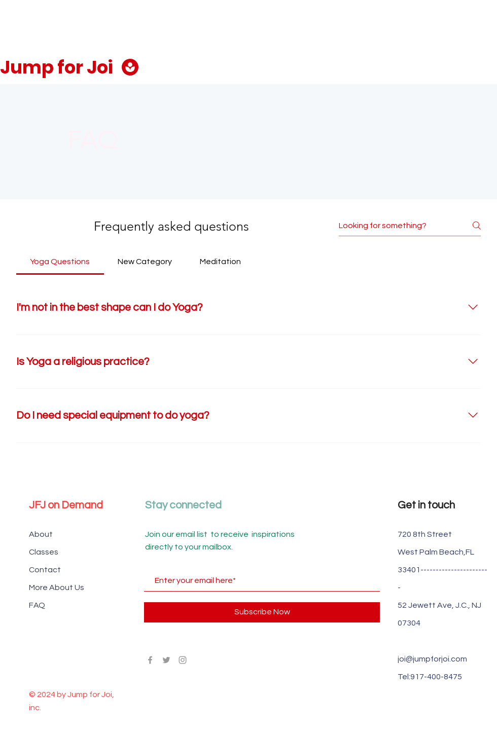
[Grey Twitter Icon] (166, 660)
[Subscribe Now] (262, 612)
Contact (45, 570)
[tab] (60, 261)
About (41, 534)
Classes (43, 552)
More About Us (56, 587)
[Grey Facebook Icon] (150, 660)
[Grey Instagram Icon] (183, 660)
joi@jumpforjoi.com (432, 659)
